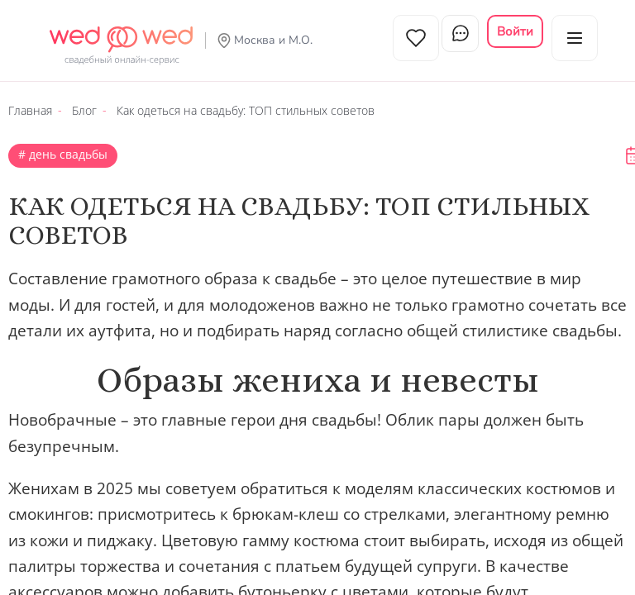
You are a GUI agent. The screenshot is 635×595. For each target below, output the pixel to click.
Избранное (401, 38)
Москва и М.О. (273, 40)
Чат (455, 38)
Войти (515, 31)
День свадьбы (66, 147)
